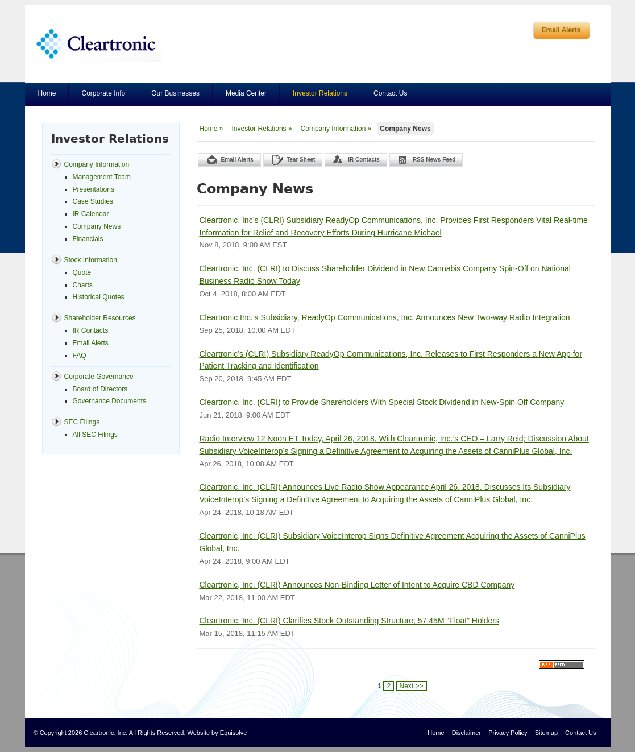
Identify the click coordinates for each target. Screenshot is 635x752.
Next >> (412, 686)
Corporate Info (104, 93)
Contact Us (390, 93)
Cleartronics (97, 43)
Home (47, 93)
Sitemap (546, 732)
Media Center (246, 93)
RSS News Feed (434, 159)
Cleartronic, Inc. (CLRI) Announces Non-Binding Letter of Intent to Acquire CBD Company (357, 584)
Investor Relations (320, 93)
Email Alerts (561, 30)
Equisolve (233, 732)
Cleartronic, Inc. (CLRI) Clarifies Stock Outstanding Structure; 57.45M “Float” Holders (350, 620)
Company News (405, 129)
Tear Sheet (301, 159)
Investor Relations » (262, 129)
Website (199, 732)
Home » (211, 129)
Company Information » (336, 129)
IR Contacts (364, 159)
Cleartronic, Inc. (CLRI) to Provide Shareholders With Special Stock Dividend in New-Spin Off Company (382, 402)
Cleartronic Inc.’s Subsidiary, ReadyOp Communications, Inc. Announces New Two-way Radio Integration (385, 317)
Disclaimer (466, 732)
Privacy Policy (507, 732)
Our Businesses (175, 93)
